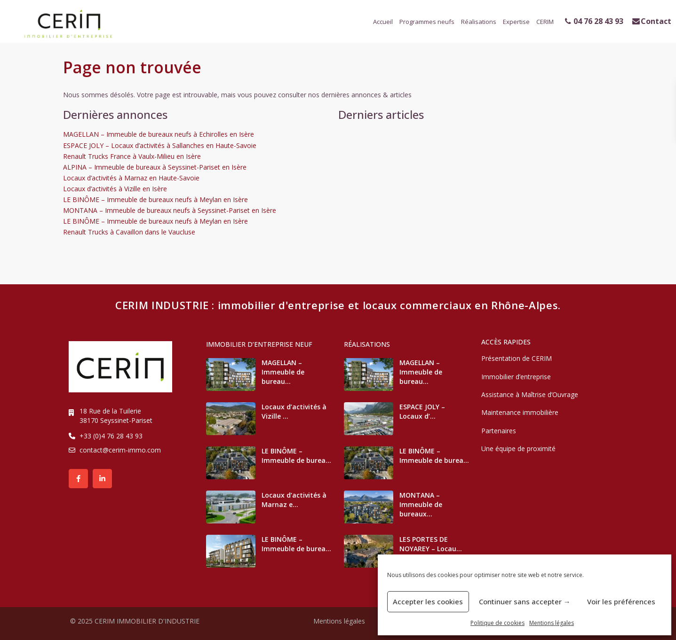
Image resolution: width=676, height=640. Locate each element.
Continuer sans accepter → (525, 601)
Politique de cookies (497, 623)
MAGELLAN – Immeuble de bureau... (283, 372)
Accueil (383, 21)
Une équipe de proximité (518, 448)
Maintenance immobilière (519, 412)
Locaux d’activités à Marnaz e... (294, 500)
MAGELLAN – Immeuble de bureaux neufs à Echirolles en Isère (158, 134)
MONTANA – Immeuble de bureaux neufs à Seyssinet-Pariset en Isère (169, 210)
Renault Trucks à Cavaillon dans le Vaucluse (129, 231)
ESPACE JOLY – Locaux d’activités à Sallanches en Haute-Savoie (159, 145)
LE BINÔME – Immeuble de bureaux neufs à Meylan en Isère (155, 199)
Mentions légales (551, 623)
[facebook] (78, 478)
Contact (651, 21)
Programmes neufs (426, 21)
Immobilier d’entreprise (516, 376)
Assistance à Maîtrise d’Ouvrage (529, 394)
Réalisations (478, 21)
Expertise (516, 21)
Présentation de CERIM (516, 358)
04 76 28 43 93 (594, 21)
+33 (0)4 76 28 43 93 (111, 435)
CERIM (545, 21)
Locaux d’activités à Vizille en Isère (115, 188)
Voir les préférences (621, 601)
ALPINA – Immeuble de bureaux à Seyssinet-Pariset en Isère (155, 167)
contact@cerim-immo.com (120, 449)
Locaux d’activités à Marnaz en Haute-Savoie (131, 177)
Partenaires (498, 430)
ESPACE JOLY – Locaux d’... (422, 411)
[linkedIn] (102, 478)
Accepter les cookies (428, 601)
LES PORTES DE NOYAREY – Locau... (430, 544)
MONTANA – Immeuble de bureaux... (420, 504)
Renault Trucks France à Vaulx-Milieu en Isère (132, 156)
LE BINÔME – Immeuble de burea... (296, 455)
